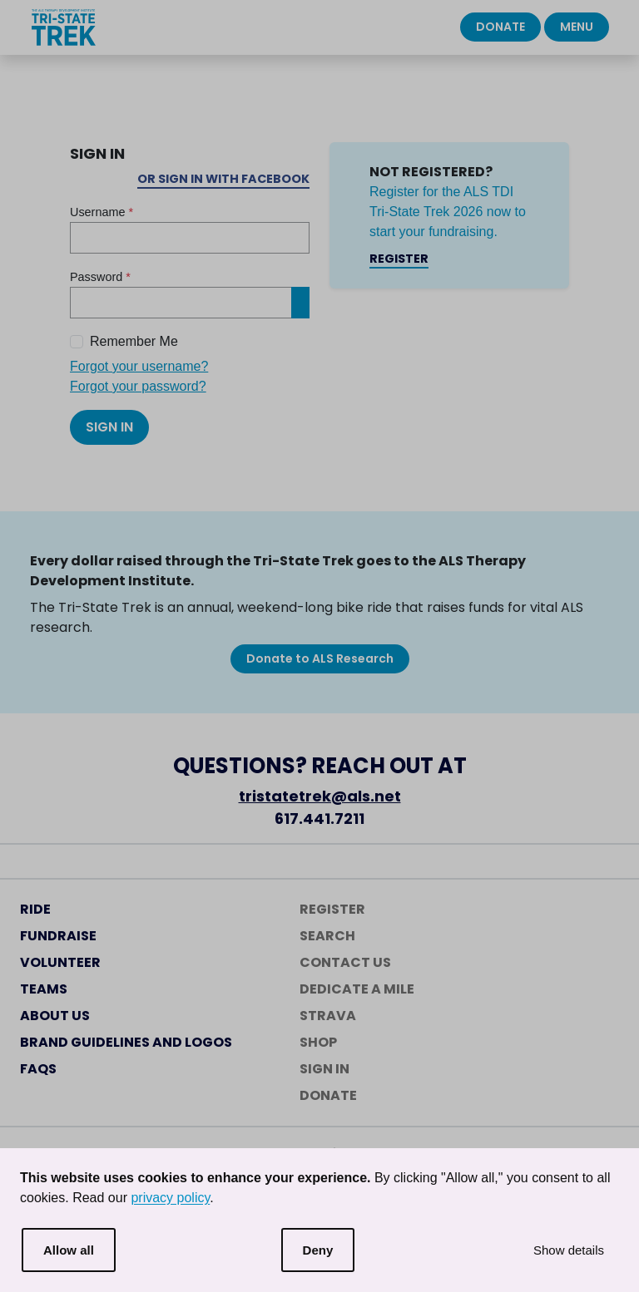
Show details (568, 1250)
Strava (328, 1015)
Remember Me (134, 341)
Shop (318, 1042)
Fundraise (58, 935)
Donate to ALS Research (320, 658)
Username (101, 212)
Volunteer (60, 962)
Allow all (68, 1250)
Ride (35, 909)
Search (327, 935)
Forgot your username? (139, 366)
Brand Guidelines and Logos (126, 1042)
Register (398, 258)
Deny (318, 1250)
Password (100, 277)
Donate (500, 26)
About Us (55, 1015)
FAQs (38, 1068)
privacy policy (170, 1198)
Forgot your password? (138, 386)
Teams (43, 989)
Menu (576, 26)
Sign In (109, 426)
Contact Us (345, 962)
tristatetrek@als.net (320, 796)
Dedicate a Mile (357, 989)
